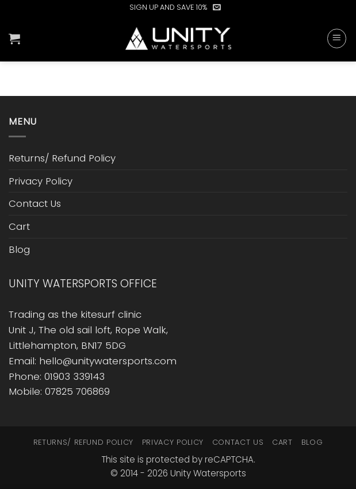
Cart (19, 226)
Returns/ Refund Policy (62, 158)
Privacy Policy (40, 181)
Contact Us (35, 203)
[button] (217, 7)
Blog (19, 249)
